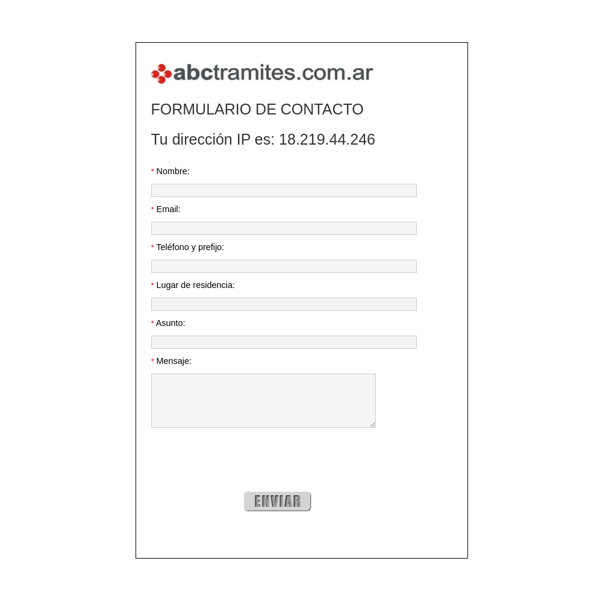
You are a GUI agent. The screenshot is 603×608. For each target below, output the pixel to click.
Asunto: (168, 323)
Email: (166, 209)
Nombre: (170, 171)
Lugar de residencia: (193, 285)
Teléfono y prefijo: (188, 247)
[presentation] (242, 470)
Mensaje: (171, 361)
